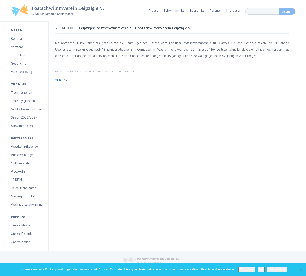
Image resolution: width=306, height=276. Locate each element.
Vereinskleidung (21, 72)
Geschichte (18, 63)
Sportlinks (197, 10)
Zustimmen (247, 269)
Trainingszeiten (21, 92)
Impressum (234, 10)
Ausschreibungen (22, 155)
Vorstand (17, 47)
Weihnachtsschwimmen (27, 204)
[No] (301, 270)
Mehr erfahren (277, 269)
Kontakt (16, 38)
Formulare (18, 55)
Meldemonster (21, 163)
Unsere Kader (20, 242)
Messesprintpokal (23, 196)
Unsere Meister (21, 225)
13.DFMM (17, 179)
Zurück (61, 80)
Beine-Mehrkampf (23, 188)
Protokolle (18, 171)
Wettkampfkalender (25, 146)
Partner (215, 10)
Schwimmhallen (22, 125)
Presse (154, 10)
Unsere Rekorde (22, 233)
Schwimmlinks (174, 10)
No (261, 269)
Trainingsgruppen (23, 101)
